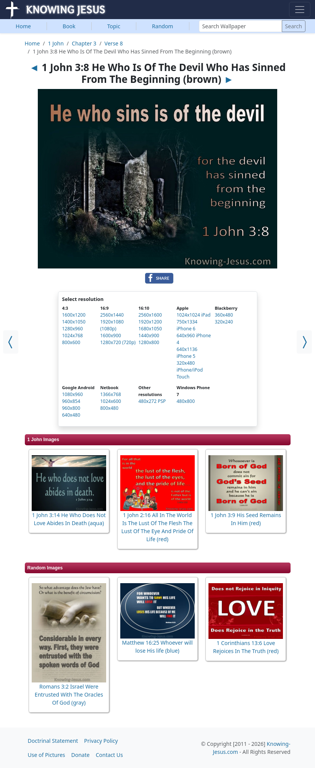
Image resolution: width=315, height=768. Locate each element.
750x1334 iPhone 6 (187, 325)
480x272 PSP (152, 401)
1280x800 (149, 342)
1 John (56, 43)
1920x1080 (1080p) (112, 325)
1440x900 (149, 335)
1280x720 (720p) (118, 342)
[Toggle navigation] (299, 9)
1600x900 (110, 335)
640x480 (71, 415)
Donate (80, 754)
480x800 (186, 401)
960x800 (71, 408)
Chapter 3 (84, 43)
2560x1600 (150, 315)
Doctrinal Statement (53, 740)
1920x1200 (150, 322)
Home (23, 26)
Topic (113, 26)
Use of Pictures (46, 754)
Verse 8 (114, 43)
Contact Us (109, 754)
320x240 (224, 322)
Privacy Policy (101, 740)
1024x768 (72, 335)
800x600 (71, 342)
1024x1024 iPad (194, 315)
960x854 (71, 401)
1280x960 (72, 328)
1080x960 (72, 394)
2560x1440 (112, 315)
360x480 (224, 315)
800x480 (109, 408)
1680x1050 (150, 328)
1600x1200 (74, 315)
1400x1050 (74, 322)
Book (69, 26)
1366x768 (110, 394)
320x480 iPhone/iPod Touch (190, 370)
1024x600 (110, 401)
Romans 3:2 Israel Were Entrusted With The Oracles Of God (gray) (69, 694)
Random (162, 26)
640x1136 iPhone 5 (187, 352)
